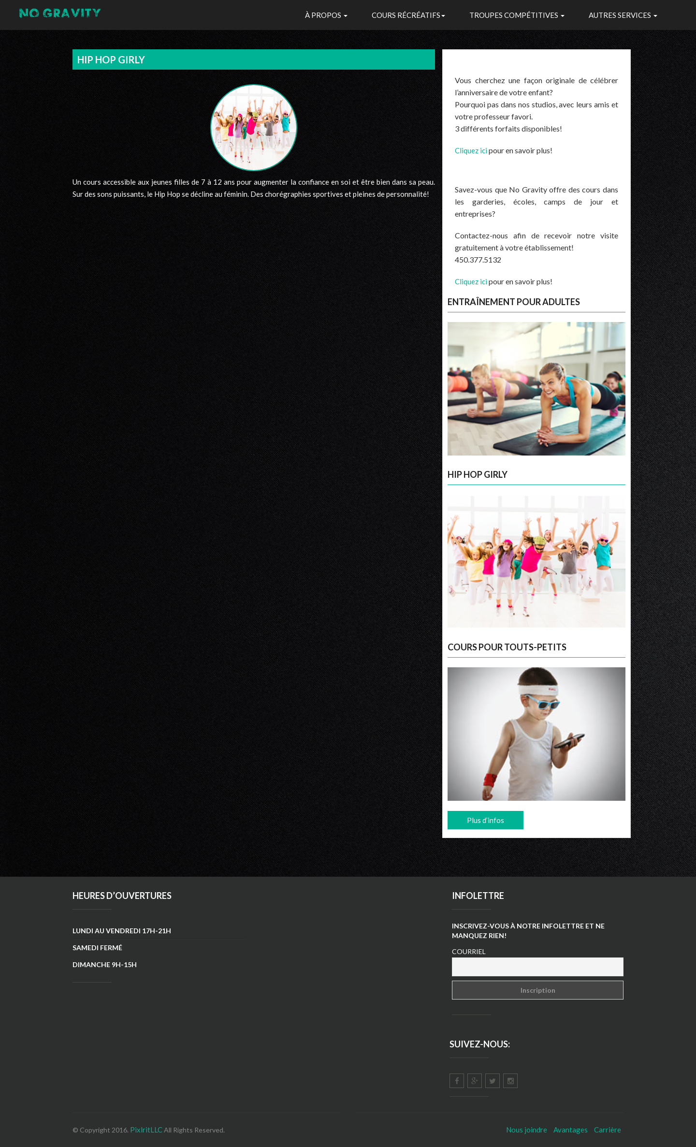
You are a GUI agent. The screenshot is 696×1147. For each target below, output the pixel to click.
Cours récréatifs (408, 15)
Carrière (607, 1129)
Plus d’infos (485, 820)
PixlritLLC (146, 1129)
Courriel (469, 951)
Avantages (570, 1129)
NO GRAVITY (60, 15)
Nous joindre (526, 1129)
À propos (326, 15)
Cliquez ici (471, 150)
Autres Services (623, 15)
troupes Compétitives (517, 15)
